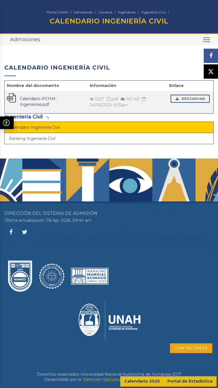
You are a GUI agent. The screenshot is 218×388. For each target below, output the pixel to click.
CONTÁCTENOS (191, 348)
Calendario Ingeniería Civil (34, 127)
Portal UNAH (57, 12)
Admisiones (83, 12)
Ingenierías (127, 12)
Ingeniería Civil (153, 12)
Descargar (190, 99)
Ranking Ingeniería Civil (32, 138)
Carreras (105, 12)
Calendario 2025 (142, 381)
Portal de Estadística (190, 381)
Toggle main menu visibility (207, 41)
